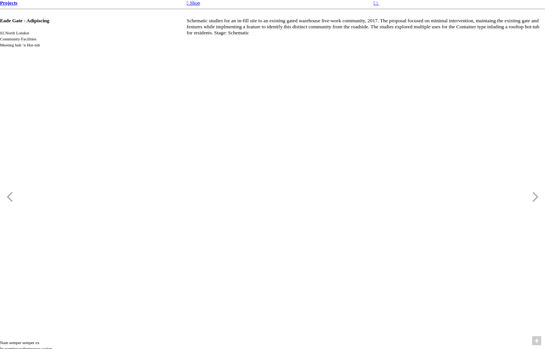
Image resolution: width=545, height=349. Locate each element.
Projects (8, 3)
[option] (272, 197)
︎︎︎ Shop (193, 3)
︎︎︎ (376, 3)
